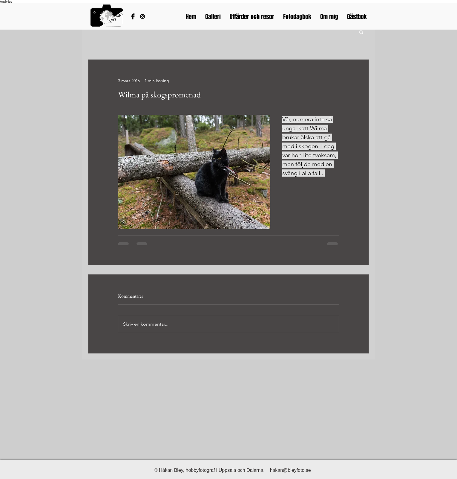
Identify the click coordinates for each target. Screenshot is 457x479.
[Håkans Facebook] (133, 16)
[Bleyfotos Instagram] (142, 16)
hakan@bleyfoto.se (290, 470)
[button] (361, 32)
